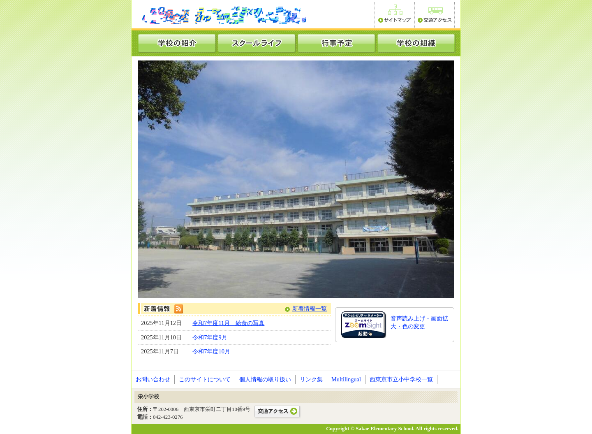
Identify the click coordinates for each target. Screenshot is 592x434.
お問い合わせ (153, 379)
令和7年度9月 (209, 337)
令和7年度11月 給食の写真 (228, 323)
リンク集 (311, 379)
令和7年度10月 (211, 351)
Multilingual (346, 379)
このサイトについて (205, 379)
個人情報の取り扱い (265, 379)
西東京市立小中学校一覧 (401, 379)
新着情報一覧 (309, 308)
